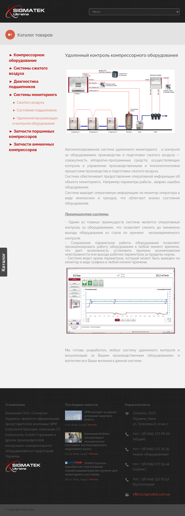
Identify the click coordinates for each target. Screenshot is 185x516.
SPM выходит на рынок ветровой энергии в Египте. (100, 416)
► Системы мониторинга (33, 94)
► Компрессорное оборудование (26, 58)
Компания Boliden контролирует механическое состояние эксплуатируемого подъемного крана (87, 441)
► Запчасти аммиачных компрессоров (31, 147)
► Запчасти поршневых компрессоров (31, 134)
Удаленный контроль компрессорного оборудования (121, 55)
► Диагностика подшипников (23, 84)
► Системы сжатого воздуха (28, 71)
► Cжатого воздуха (28, 102)
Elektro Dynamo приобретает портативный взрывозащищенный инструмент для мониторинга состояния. (91, 469)
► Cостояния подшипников (35, 110)
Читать (92, 424)
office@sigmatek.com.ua (151, 494)
